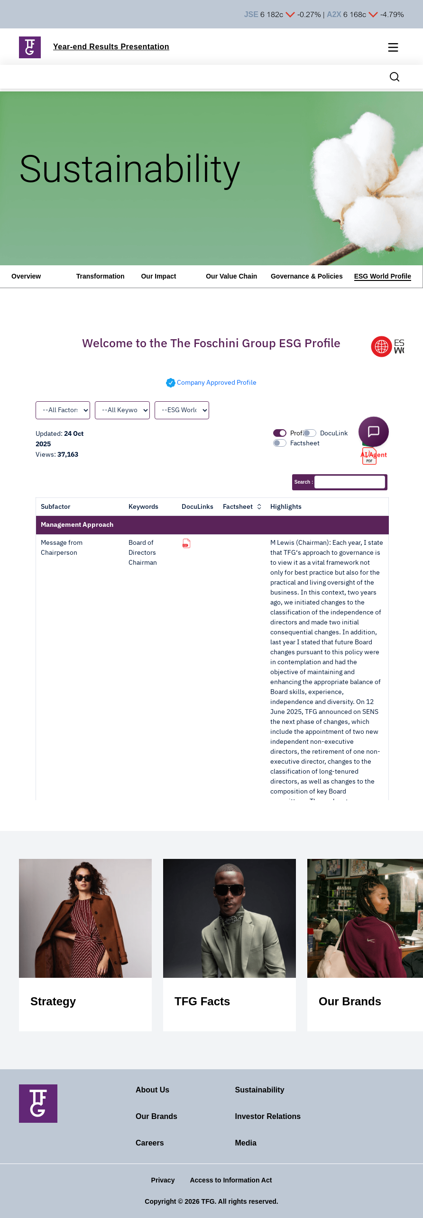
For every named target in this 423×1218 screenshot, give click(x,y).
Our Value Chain (231, 276)
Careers (150, 1143)
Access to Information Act (231, 1180)
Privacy (163, 1180)
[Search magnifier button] (394, 76)
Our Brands (156, 1116)
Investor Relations (268, 1116)
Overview (26, 276)
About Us (152, 1090)
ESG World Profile (382, 276)
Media (246, 1143)
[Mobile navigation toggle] (393, 49)
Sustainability (260, 1090)
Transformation (100, 276)
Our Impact (158, 276)
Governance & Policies (307, 276)
